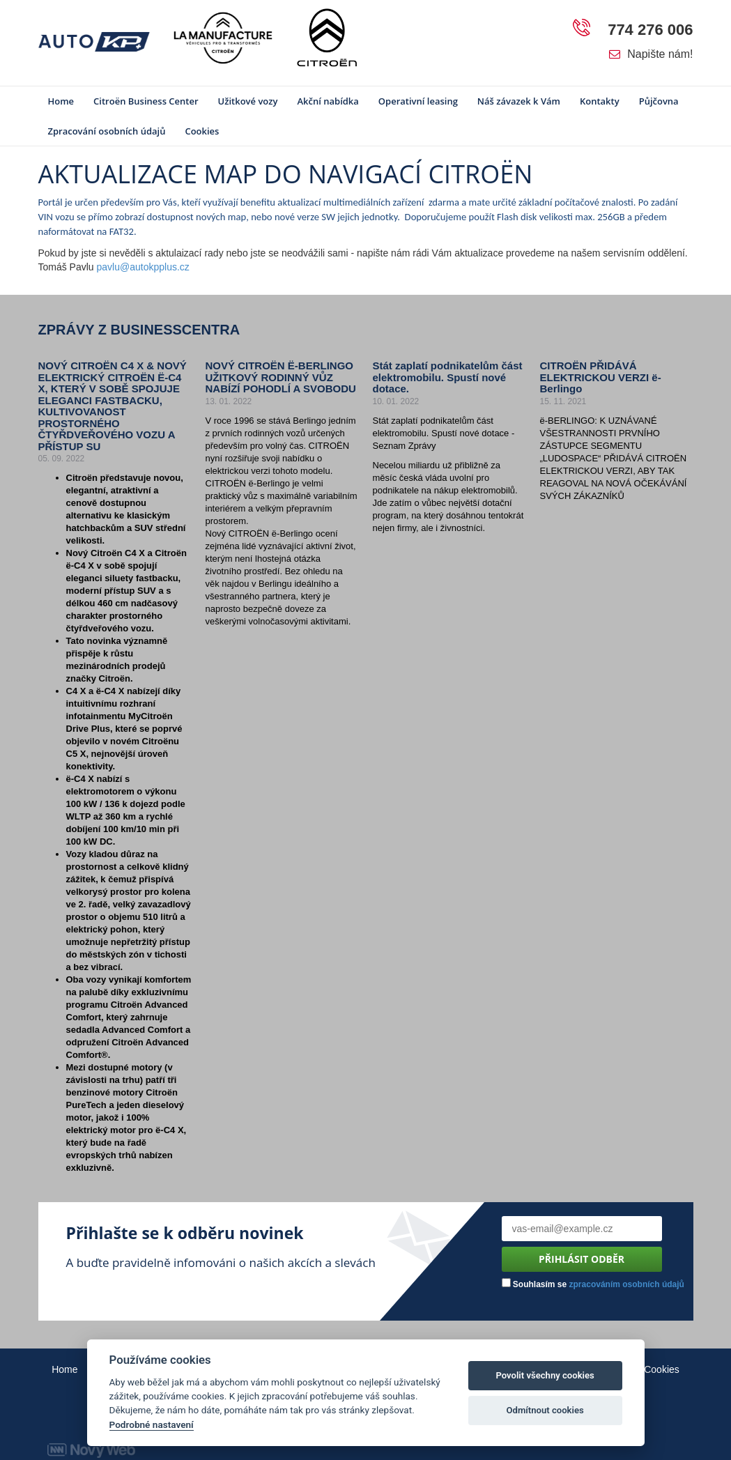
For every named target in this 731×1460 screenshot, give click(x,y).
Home (61, 101)
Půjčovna (659, 101)
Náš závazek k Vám (518, 101)
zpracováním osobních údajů (626, 1284)
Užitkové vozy (248, 101)
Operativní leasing (418, 101)
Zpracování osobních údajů (107, 131)
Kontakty (600, 101)
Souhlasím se (593, 1283)
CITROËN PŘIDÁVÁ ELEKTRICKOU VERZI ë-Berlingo (600, 377)
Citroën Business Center (145, 101)
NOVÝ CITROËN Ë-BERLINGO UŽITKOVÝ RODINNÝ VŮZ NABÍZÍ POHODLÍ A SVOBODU (281, 377)
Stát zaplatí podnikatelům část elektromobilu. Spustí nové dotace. (448, 377)
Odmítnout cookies (544, 1410)
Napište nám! (651, 54)
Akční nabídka (327, 101)
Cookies (202, 131)
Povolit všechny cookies (544, 1375)
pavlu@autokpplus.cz (143, 266)
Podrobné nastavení (151, 1424)
